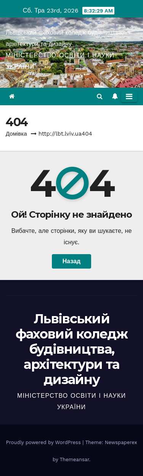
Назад (71, 261)
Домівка (16, 133)
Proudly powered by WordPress (44, 442)
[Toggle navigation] (129, 96)
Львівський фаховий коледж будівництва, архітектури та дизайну (71, 349)
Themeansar (74, 459)
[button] (100, 96)
